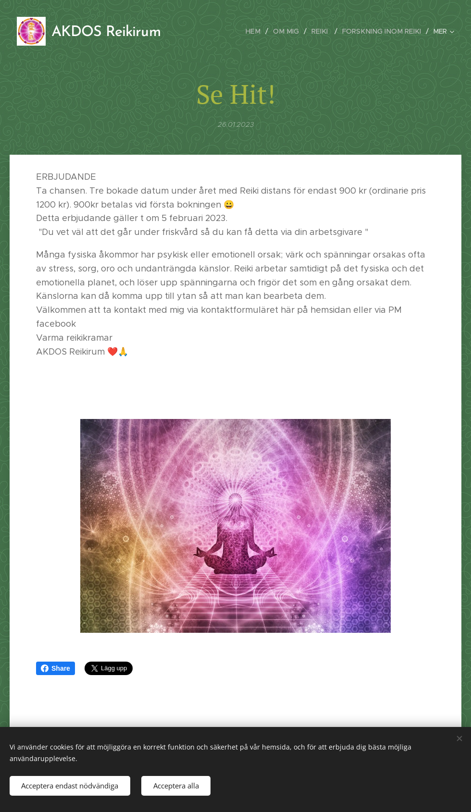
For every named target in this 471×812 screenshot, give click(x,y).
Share (55, 668)
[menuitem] (262, 31)
